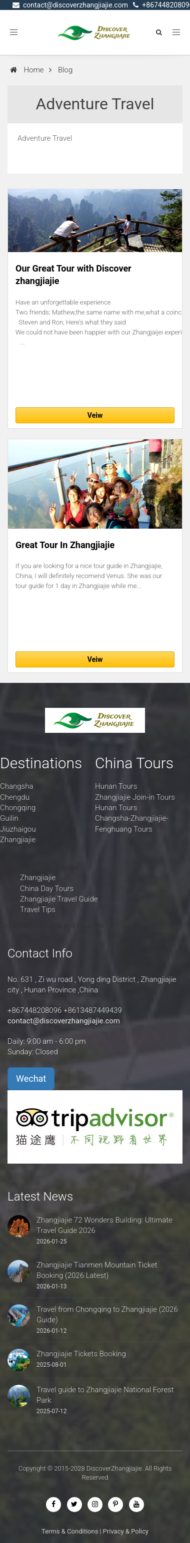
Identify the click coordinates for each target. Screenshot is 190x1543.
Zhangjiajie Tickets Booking (81, 1353)
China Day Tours (47, 888)
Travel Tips (38, 909)
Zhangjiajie (18, 839)
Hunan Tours (116, 786)
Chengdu (15, 797)
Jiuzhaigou (18, 829)
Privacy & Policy (125, 1531)
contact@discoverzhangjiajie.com (64, 1020)
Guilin (9, 818)
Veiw (95, 415)
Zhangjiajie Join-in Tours (135, 797)
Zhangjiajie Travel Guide (59, 899)
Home (34, 69)
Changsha (16, 786)
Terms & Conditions (70, 1531)
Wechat (31, 1078)
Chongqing (18, 807)
